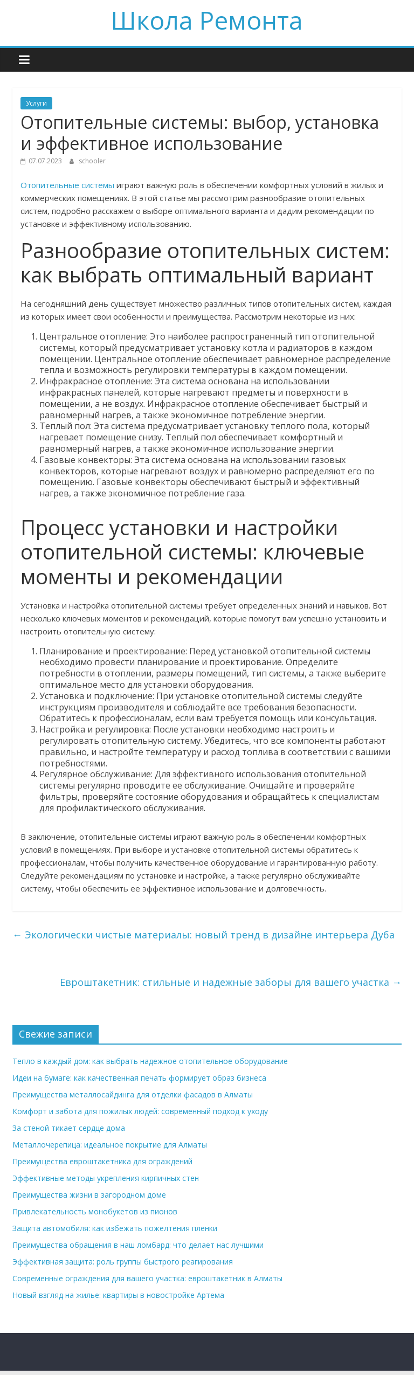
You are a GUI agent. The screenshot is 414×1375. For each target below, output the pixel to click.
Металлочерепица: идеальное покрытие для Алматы (109, 1144)
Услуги (36, 103)
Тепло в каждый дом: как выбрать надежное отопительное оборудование (150, 1061)
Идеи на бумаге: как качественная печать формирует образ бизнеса (139, 1078)
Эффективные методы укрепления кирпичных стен (105, 1178)
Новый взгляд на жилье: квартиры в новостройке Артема (118, 1295)
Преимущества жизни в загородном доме (89, 1195)
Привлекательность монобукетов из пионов (94, 1211)
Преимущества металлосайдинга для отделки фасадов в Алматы (132, 1094)
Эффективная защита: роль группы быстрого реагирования (122, 1261)
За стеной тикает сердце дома (68, 1128)
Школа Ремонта (207, 20)
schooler (92, 160)
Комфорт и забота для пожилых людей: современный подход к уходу (140, 1111)
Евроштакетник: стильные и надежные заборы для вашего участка (231, 982)
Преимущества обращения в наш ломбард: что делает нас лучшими (138, 1245)
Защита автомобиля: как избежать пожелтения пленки (114, 1228)
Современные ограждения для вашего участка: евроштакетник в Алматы (147, 1278)
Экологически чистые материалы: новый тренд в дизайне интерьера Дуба (203, 934)
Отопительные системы (67, 184)
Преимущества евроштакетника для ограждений (102, 1161)
